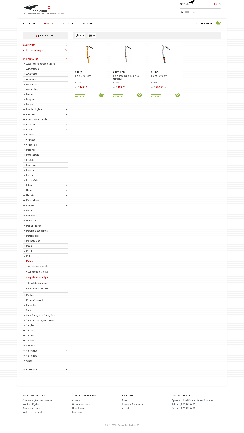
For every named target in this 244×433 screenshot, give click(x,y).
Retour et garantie (31, 408)
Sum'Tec (119, 72)
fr (215, 3)
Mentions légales (30, 404)
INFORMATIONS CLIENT (34, 395)
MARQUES (88, 23)
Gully (78, 72)
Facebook (77, 412)
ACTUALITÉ (29, 23)
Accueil (125, 408)
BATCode (187, 3)
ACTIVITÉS (69, 23)
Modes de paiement (32, 412)
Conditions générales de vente (37, 400)
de (219, 3)
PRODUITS (49, 23)
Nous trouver (78, 408)
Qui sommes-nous (81, 404)
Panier (125, 400)
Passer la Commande (132, 404)
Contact (76, 400)
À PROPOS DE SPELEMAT (85, 395)
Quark (155, 72)
